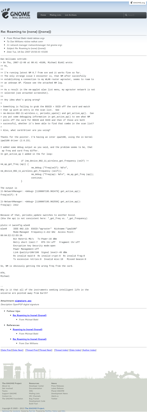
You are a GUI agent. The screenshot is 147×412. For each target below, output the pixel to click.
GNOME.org (139, 2)
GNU (63, 411)
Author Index (89, 349)
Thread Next (45, 349)
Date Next (18, 349)
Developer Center (36, 386)
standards (16, 411)
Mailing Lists (55, 15)
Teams (5, 391)
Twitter (54, 398)
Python (55, 411)
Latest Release (57, 388)
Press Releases (57, 386)
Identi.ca (55, 396)
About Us (6, 386)
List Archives (70, 15)
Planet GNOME (57, 391)
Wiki (31, 391)
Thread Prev (32, 349)
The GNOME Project (12, 383)
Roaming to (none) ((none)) (27, 329)
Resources (34, 383)
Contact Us (7, 396)
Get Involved (7, 388)
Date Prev (6, 349)
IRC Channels (35, 396)
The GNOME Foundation (12, 398)
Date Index (75, 349)
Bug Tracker (34, 398)
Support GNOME (9, 393)
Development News (59, 393)
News (54, 383)
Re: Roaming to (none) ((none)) (30, 315)
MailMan (48, 411)
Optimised (6, 411)
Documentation (35, 388)
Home (43, 15)
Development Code (37, 401)
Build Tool (33, 403)
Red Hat (32, 411)
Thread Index (61, 349)
